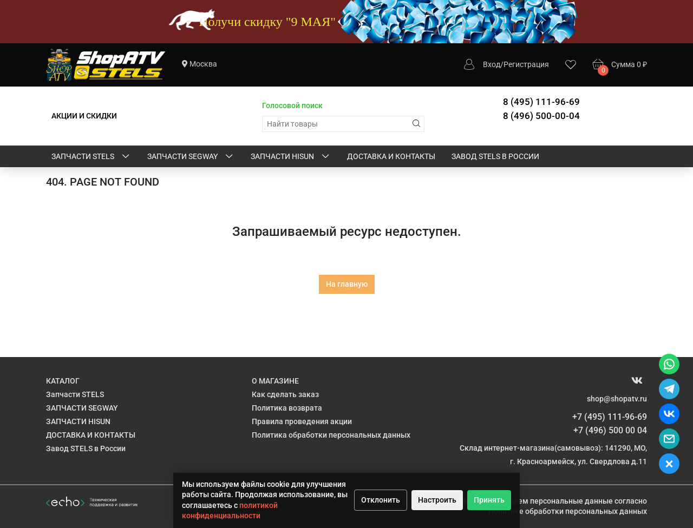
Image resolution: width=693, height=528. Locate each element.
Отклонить (380, 500)
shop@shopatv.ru (617, 398)
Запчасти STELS (91, 157)
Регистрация (526, 64)
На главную (347, 284)
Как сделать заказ (285, 394)
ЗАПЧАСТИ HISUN (291, 157)
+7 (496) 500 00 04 (610, 430)
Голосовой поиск (292, 105)
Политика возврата (287, 408)
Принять (489, 500)
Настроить (437, 500)
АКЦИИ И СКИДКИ (84, 115)
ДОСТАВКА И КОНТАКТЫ (391, 156)
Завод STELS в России (495, 156)
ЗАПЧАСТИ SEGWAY (190, 157)
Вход (491, 64)
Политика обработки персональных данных (331, 435)
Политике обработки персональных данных (567, 511)
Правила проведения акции (302, 421)
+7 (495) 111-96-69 (609, 417)
